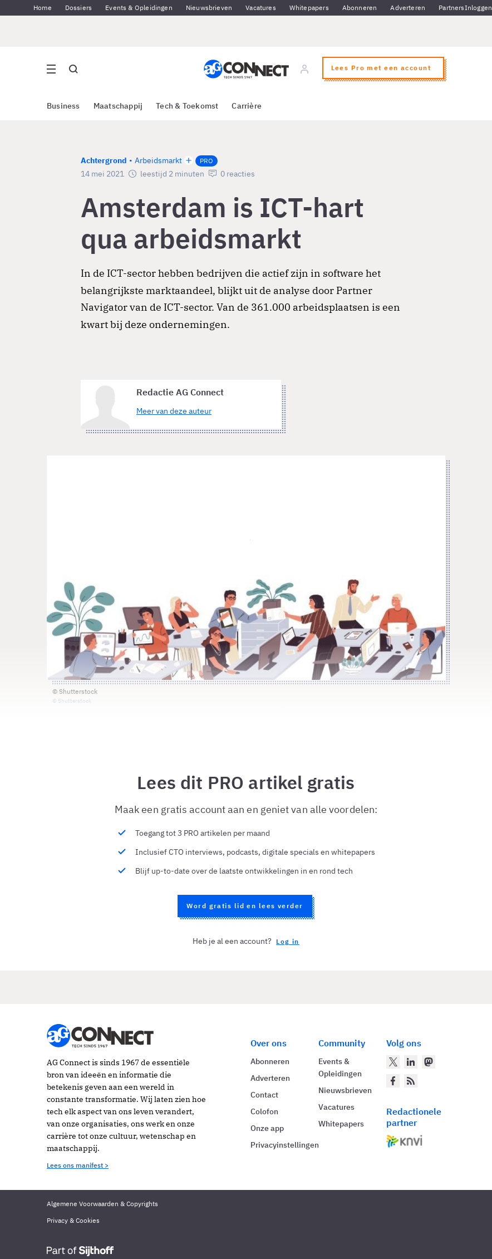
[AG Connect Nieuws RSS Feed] (410, 1080)
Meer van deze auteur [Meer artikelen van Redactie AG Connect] (173, 411)
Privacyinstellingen (284, 1145)
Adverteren (407, 7)
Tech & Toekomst (187, 106)
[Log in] (304, 69)
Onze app (267, 1128)
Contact (264, 1095)
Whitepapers (309, 7)
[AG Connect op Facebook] (393, 1080)
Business (63, 106)
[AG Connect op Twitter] (393, 1062)
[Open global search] (73, 69)
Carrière (247, 106)
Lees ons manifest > (78, 1165)
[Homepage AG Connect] (246, 69)
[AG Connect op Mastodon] (428, 1062)
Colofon (264, 1111)
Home (42, 7)
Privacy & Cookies (73, 1220)
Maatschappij (118, 106)
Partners (451, 7)
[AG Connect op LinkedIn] (410, 1062)
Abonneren (359, 7)
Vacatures (260, 7)
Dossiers (78, 7)
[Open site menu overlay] (51, 69)
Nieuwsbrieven (209, 7)
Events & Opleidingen (139, 7)
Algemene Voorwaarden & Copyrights (102, 1203)
